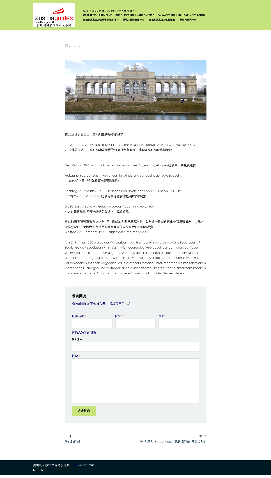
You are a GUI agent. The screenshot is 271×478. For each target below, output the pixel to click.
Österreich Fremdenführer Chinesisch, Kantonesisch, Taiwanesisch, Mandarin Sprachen (144, 15)
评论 (76, 358)
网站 (162, 318)
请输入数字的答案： (85, 334)
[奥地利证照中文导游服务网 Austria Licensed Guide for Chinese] (55, 15)
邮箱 (119, 318)
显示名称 (79, 318)
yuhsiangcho (70, 46)
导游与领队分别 (194, 19)
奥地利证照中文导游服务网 (51, 468)
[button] (134, 10)
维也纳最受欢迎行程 (136, 19)
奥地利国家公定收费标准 (167, 19)
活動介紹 (74, 46)
